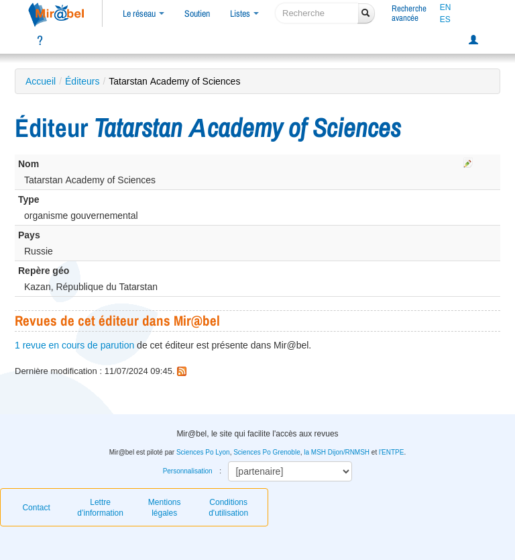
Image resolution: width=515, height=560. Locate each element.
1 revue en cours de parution (74, 345)
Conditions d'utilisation (228, 508)
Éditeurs (82, 81)
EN (445, 7)
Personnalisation (188, 471)
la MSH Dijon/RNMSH (336, 452)
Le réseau (143, 13)
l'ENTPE (391, 452)
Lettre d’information (100, 508)
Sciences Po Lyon (203, 452)
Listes (244, 13)
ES (445, 19)
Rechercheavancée (409, 13)
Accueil (40, 81)
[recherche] (317, 13)
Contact (36, 507)
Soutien (197, 13)
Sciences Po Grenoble (266, 452)
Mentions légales (164, 508)
